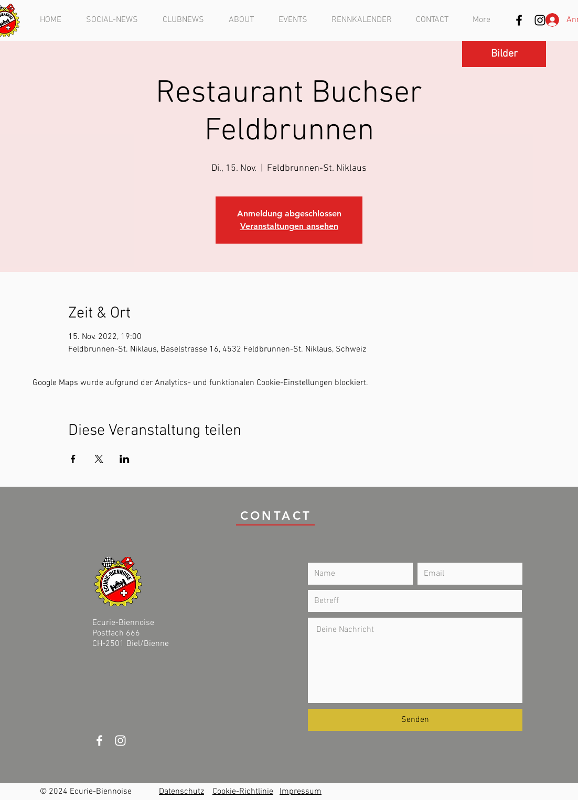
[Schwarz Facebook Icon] (519, 20)
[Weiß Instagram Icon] (120, 740)
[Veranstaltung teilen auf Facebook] (73, 459)
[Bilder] (504, 54)
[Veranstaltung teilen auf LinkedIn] (125, 459)
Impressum (301, 791)
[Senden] (415, 720)
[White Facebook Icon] (99, 740)
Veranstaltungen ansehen (289, 226)
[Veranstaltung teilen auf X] (99, 459)
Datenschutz (181, 791)
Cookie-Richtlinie (242, 791)
